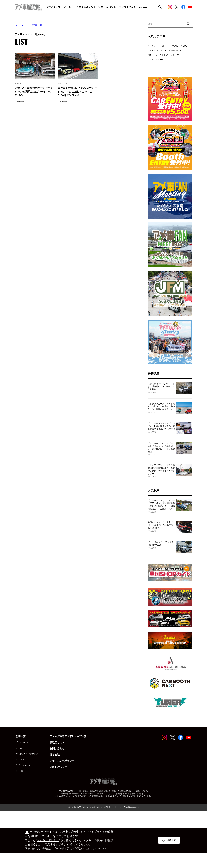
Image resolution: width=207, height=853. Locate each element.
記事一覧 (37, 25)
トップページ (22, 25)
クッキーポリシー (48, 840)
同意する (169, 840)
